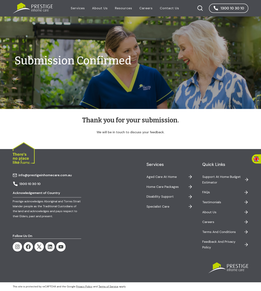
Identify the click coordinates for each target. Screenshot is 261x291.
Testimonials (211, 202)
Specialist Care (157, 206)
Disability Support (160, 196)
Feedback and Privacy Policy (218, 244)
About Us (209, 212)
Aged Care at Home (161, 177)
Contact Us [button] (169, 8)
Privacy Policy (84, 286)
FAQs (206, 192)
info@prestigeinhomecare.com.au (42, 175)
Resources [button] (123, 8)
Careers (208, 222)
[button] (228, 8)
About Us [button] (99, 8)
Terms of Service (108, 286)
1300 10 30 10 (27, 184)
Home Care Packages (162, 187)
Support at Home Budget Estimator (221, 180)
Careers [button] (145, 8)
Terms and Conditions (219, 232)
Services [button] (78, 8)
